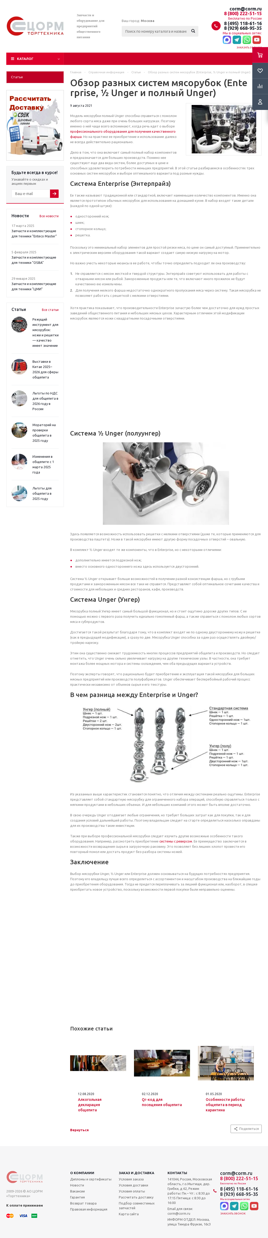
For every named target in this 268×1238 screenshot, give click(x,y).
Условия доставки (133, 1185)
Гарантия (77, 1197)
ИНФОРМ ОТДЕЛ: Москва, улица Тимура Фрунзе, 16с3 (189, 1222)
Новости (77, 1185)
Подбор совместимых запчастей (137, 1205)
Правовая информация (88, 1209)
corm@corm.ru (246, 8)
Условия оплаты (132, 1191)
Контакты (177, 1173)
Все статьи (50, 309)
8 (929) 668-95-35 (243, 28)
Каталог (25, 58)
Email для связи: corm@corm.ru (180, 1211)
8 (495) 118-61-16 (243, 23)
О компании (82, 1173)
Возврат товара (83, 1203)
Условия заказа (131, 1179)
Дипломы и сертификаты (90, 1179)
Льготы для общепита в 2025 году (42, 493)
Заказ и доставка (136, 1173)
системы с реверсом (175, 841)
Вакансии (77, 1191)
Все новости (49, 216)
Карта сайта (129, 1214)
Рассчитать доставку (136, 1197)
